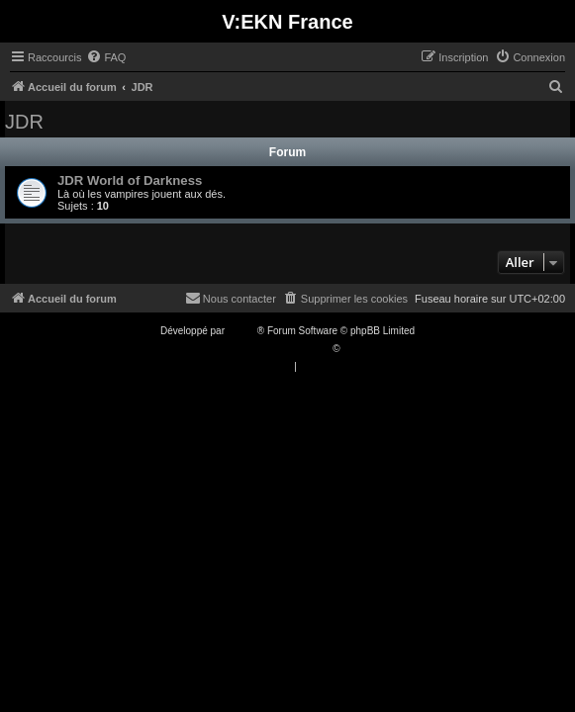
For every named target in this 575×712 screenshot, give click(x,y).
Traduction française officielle (267, 348)
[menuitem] (106, 57)
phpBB (242, 330)
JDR (24, 122)
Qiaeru (357, 348)
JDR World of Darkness (129, 180)
